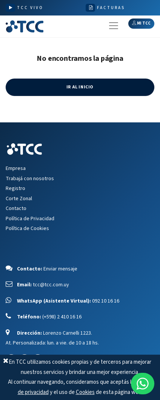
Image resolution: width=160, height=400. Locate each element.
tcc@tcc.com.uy (51, 285)
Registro (15, 188)
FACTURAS (111, 8)
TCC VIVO (30, 8)
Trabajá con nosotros (30, 178)
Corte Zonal (19, 198)
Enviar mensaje (60, 269)
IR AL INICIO (80, 87)
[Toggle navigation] (113, 26)
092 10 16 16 (105, 301)
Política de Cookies (27, 228)
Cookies (85, 392)
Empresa (16, 168)
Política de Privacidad (30, 218)
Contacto (16, 208)
